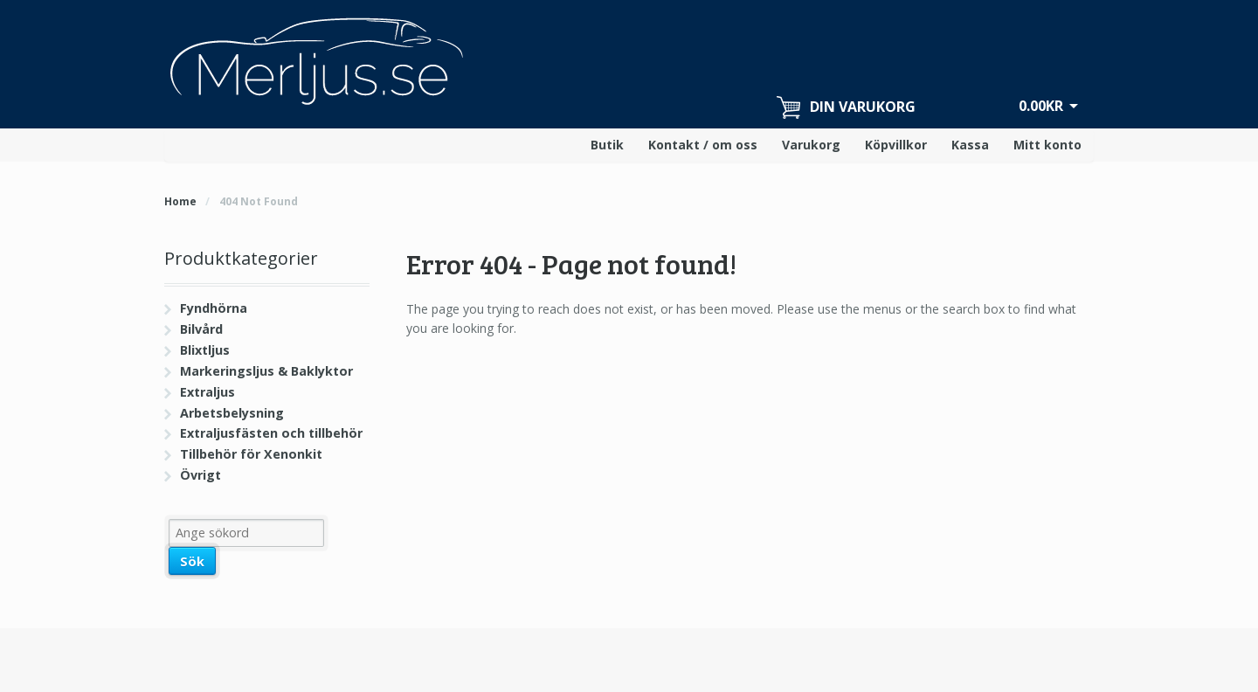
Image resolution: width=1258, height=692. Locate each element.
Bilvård (201, 329)
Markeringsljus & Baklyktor (266, 371)
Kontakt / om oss (702, 144)
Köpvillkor (896, 144)
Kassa (970, 144)
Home (180, 201)
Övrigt (200, 475)
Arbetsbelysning (232, 413)
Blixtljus (205, 350)
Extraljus (207, 392)
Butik (607, 144)
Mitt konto (1047, 144)
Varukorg (811, 144)
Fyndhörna (213, 308)
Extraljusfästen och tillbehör (271, 433)
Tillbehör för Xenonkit (251, 454)
